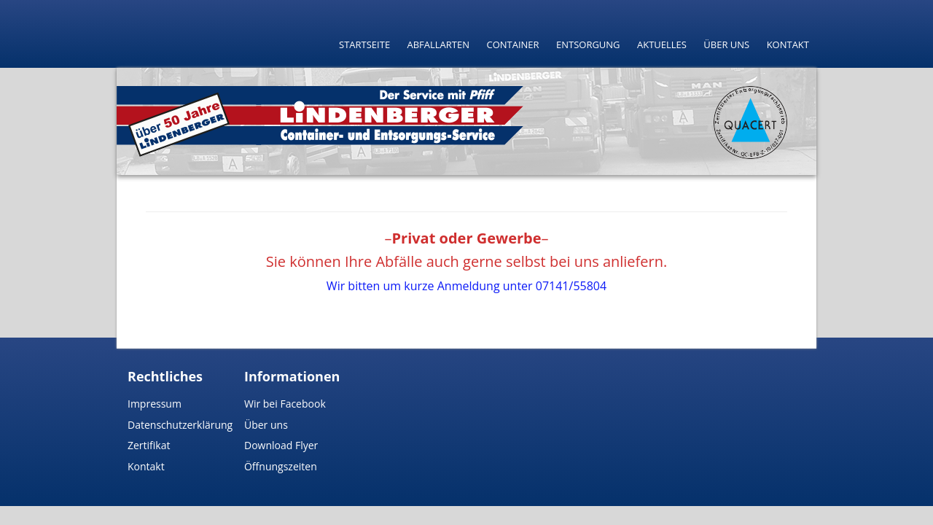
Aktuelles (662, 44)
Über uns (726, 44)
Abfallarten (438, 44)
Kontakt (788, 44)
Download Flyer (281, 445)
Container (512, 44)
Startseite (364, 44)
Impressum (154, 404)
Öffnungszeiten (280, 466)
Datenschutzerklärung (180, 425)
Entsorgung (588, 44)
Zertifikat (149, 445)
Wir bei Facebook (285, 404)
